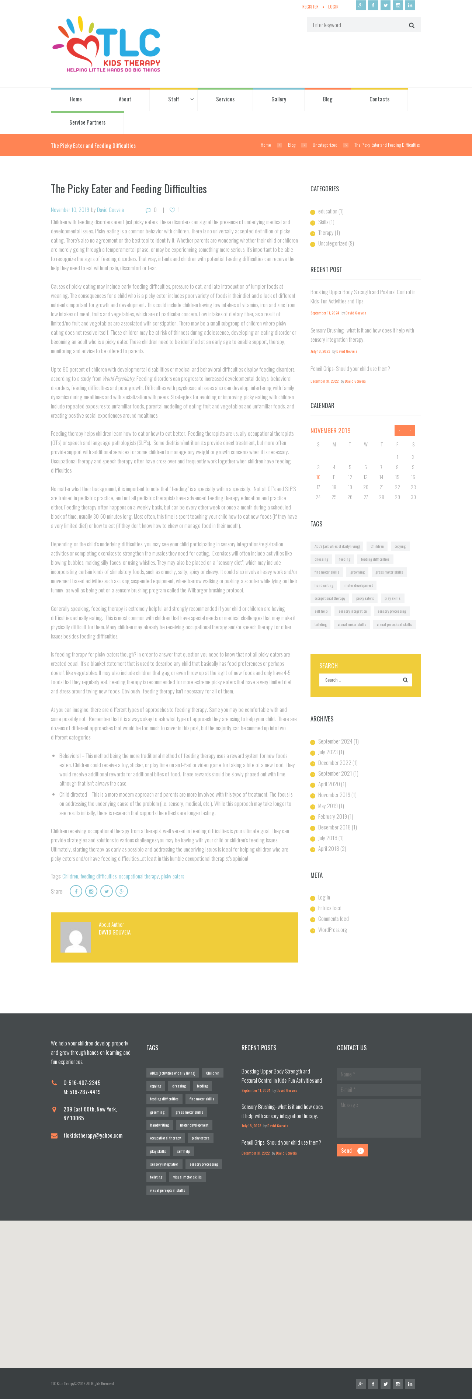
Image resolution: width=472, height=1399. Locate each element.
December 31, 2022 (324, 381)
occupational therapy (141, 876)
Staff (173, 99)
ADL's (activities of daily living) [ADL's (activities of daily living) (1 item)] (337, 546)
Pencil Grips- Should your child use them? (350, 368)
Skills (323, 221)
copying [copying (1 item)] (401, 546)
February (332, 816)
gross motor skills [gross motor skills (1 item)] (391, 572)
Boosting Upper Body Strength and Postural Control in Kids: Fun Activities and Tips (282, 1079)
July (328, 751)
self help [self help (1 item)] (321, 611)
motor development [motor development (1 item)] (359, 585)
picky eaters (176, 876)
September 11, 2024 (324, 313)
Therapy (326, 232)
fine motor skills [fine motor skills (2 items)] (327, 572)
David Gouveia (112, 209)
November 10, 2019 (70, 209)
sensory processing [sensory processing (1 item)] (393, 611)
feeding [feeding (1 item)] (344, 558)
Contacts (379, 99)
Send (346, 1150)
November (330, 430)
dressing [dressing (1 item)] (321, 558)
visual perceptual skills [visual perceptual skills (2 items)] (395, 624)
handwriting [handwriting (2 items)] (324, 585)
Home (76, 99)
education (328, 211)
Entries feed (330, 908)
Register (310, 7)
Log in (324, 896)
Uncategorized (325, 145)
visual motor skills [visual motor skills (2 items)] (352, 624)
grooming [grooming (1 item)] (358, 572)
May (328, 805)
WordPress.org (332, 929)
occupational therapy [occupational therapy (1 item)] (330, 598)
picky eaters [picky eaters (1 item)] (366, 598)
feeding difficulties (99, 876)
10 (318, 476)
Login (332, 7)
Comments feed (333, 918)
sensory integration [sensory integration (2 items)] (353, 611)
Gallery (278, 99)
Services (225, 99)
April (329, 784)
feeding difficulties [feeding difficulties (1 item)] (375, 558)
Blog (328, 99)
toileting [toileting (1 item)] (321, 624)
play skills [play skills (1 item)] (394, 598)
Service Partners (87, 122)
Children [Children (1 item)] (377, 546)
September (335, 741)
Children (70, 876)
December (334, 762)
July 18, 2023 (320, 351)
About (125, 99)
